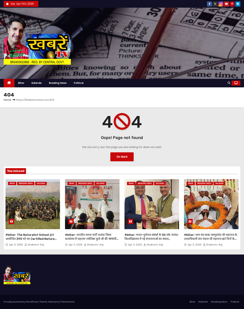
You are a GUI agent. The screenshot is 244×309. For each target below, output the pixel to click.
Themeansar (68, 301)
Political (79, 83)
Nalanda (37, 83)
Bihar (21, 83)
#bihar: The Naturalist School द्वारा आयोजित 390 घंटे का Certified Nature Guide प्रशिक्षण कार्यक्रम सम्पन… (30, 239)
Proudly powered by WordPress (21, 301)
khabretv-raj (34, 244)
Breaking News (58, 83)
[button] (229, 83)
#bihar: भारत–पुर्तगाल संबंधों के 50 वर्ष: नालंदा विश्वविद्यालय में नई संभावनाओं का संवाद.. (151, 237)
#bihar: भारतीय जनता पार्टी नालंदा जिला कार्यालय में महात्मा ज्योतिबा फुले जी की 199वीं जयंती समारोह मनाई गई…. (90, 239)
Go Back (122, 157)
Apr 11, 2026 (16, 244)
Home (7, 100)
